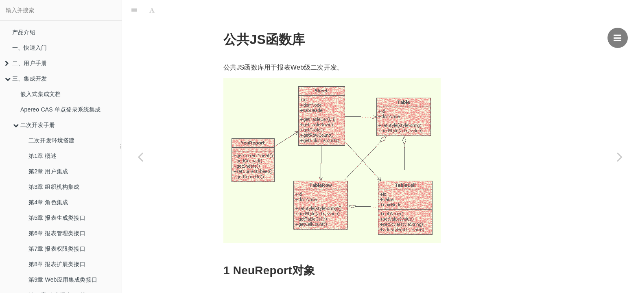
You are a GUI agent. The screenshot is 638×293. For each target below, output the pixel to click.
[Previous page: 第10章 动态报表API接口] (140, 156)
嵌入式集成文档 (40, 94)
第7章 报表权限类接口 (56, 248)
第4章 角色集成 (48, 202)
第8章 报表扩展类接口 (56, 264)
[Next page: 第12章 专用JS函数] (619, 156)
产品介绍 (23, 32)
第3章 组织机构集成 (54, 187)
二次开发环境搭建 (51, 140)
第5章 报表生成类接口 (56, 217)
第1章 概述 (42, 156)
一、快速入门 (29, 47)
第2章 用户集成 (48, 171)
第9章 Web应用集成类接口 (62, 279)
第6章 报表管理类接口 (56, 233)
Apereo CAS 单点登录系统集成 (60, 109)
